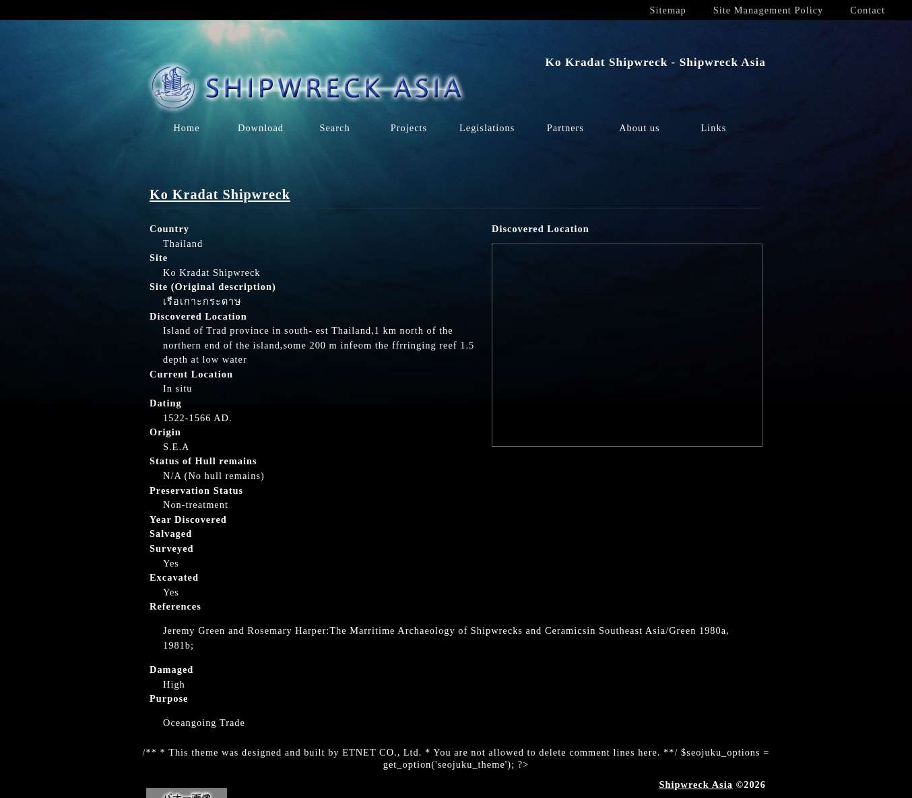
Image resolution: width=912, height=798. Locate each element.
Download (261, 127)
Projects (409, 127)
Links (713, 127)
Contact (867, 10)
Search (334, 127)
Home (186, 127)
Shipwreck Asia (696, 784)
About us (639, 127)
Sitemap (668, 10)
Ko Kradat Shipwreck (220, 194)
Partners (565, 127)
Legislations (487, 127)
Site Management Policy (768, 10)
